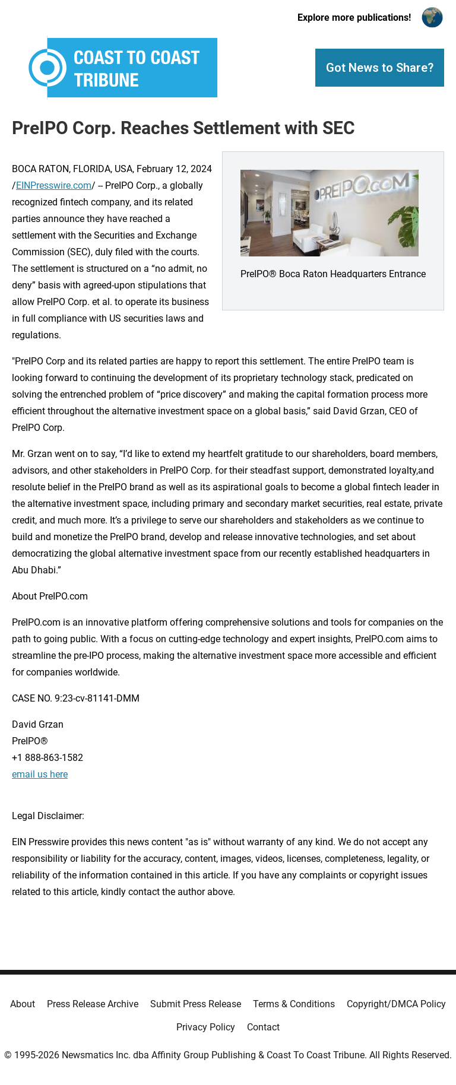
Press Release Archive (92, 1004)
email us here (40, 774)
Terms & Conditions (294, 1004)
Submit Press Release (195, 1004)
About (22, 1004)
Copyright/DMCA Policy (396, 1004)
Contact (263, 1027)
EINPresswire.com (53, 185)
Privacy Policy (205, 1027)
